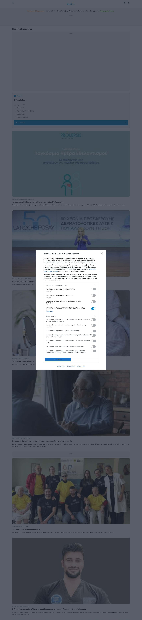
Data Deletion (61, 366)
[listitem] (71, 285)
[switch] (93, 289)
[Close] (102, 254)
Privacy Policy (81, 366)
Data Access (70, 366)
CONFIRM (58, 359)
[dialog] (71, 310)
